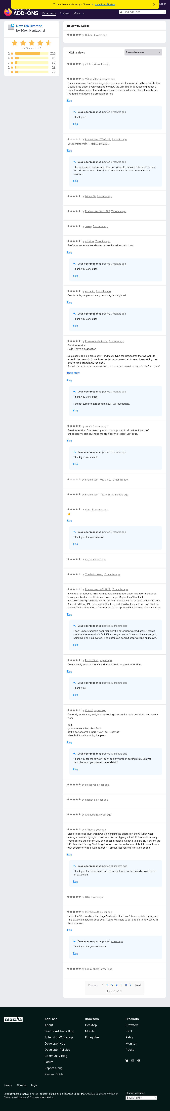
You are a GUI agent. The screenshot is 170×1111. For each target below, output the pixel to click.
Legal (34, 1085)
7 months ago (118, 211)
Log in (162, 3)
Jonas (88, 426)
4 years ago (100, 35)
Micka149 (90, 196)
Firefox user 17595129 (97, 139)
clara (87, 509)
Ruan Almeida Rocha (96, 341)
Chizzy (89, 829)
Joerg (88, 226)
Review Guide (53, 1074)
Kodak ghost (92, 968)
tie (86, 559)
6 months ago (104, 196)
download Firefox (105, 4)
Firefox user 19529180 (97, 479)
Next (138, 985)
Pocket (130, 1049)
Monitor (131, 1043)
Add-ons (50, 1019)
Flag (69, 100)
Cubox (88, 35)
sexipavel (90, 784)
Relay (129, 1037)
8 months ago (116, 341)
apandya (90, 799)
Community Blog (55, 1056)
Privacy (8, 1085)
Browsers (132, 1025)
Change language (135, 1093)
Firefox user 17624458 (98, 494)
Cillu (87, 897)
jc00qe (89, 64)
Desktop (91, 1025)
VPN (129, 1031)
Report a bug (53, 1068)
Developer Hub (54, 1043)
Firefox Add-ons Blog (59, 1031)
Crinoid (89, 710)
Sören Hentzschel (32, 30)
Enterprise (92, 1037)
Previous (93, 985)
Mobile (89, 1031)
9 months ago (100, 426)
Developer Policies (57, 1049)
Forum (48, 1062)
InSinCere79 (92, 912)
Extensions (49, 13)
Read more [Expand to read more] (73, 372)
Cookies (21, 1085)
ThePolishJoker (93, 574)
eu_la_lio (89, 291)
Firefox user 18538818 (97, 589)
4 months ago (101, 64)
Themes (65, 13)
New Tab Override (29, 26)
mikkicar (89, 241)
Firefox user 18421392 (97, 211)
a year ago (106, 660)
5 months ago (119, 139)
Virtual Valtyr (92, 79)
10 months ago (120, 479)
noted (35, 1093)
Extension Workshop (58, 1037)
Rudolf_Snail (91, 660)
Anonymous (91, 814)
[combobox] (142, 12)
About (48, 1025)
